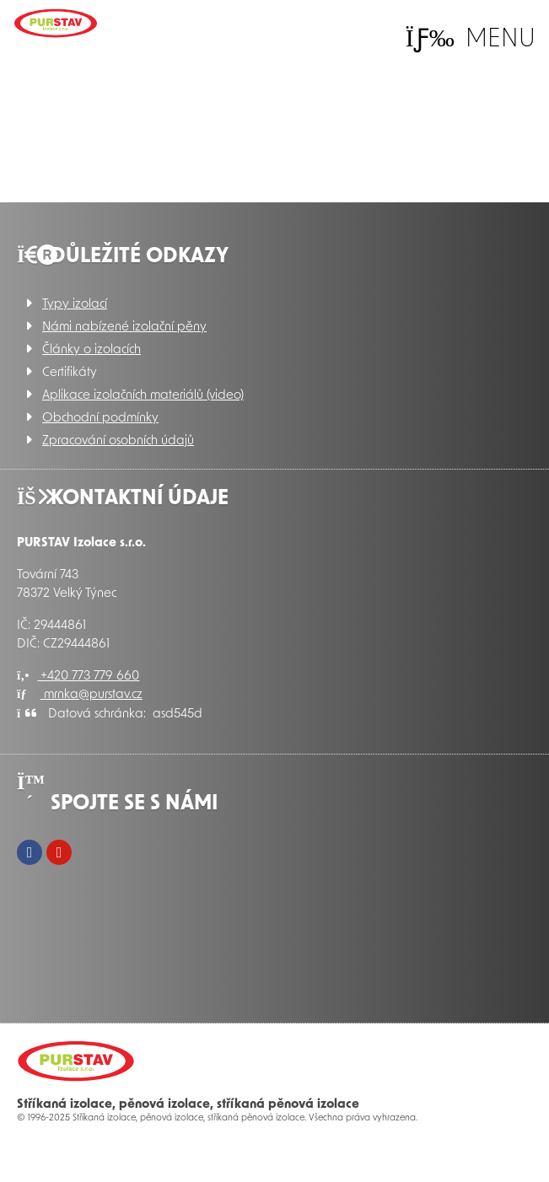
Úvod (55, 23)
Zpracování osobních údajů (118, 441)
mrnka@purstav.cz (80, 695)
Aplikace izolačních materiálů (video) (143, 396)
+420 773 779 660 (78, 676)
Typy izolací (74, 304)
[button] (471, 39)
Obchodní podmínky (100, 418)
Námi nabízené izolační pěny (124, 327)
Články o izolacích (91, 350)
